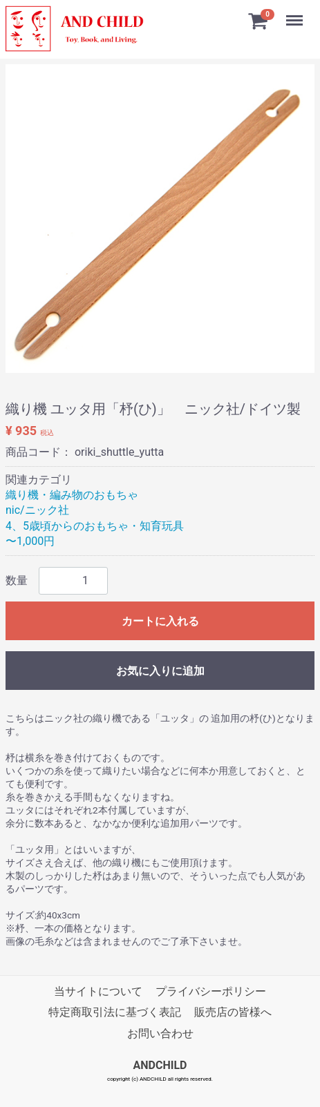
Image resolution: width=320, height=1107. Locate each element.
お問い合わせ (160, 1033)
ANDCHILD (160, 1065)
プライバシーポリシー (211, 991)
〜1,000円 (30, 541)
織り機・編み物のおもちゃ (72, 494)
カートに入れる (160, 621)
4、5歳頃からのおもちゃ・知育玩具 (95, 525)
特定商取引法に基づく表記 (114, 1012)
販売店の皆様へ (233, 1012)
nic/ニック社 (37, 510)
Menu (296, 13)
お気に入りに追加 (160, 670)
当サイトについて (98, 991)
